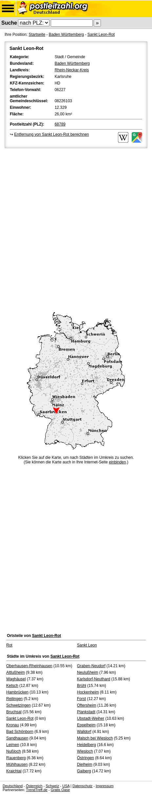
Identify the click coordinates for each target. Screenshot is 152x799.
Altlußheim (15, 672)
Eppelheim (86, 725)
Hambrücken (17, 692)
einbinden (117, 462)
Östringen (85, 758)
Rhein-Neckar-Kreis (72, 70)
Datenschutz (82, 786)
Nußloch (13, 751)
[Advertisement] (76, 229)
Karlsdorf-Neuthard (93, 679)
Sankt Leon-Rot (101, 34)
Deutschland (13, 786)
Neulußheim (87, 672)
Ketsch (12, 685)
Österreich (34, 786)
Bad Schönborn (19, 731)
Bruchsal (14, 712)
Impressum (104, 786)
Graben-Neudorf (91, 666)
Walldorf (84, 731)
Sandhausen (17, 738)
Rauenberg (16, 758)
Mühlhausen (17, 764)
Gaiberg (84, 771)
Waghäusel (16, 679)
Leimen (12, 744)
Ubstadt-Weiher (90, 718)
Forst (81, 698)
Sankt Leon (87, 645)
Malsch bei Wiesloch (95, 738)
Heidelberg (86, 744)
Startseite (36, 34)
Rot (9, 645)
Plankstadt (86, 712)
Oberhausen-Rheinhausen (29, 666)
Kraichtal (14, 771)
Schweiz (52, 786)
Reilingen (14, 698)
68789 (60, 124)
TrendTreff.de (37, 790)
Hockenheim (88, 692)
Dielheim (84, 764)
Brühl (81, 685)
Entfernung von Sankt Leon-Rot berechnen (51, 134)
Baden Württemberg (66, 34)
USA (65, 786)
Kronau (12, 725)
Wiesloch (85, 751)
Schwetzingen (18, 705)
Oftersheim (86, 705)
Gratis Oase (60, 790)
